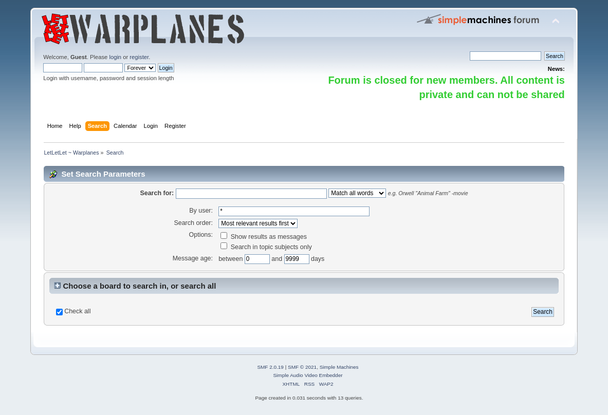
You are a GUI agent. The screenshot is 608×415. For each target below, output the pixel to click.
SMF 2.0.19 (270, 367)
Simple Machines (339, 367)
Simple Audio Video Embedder (307, 375)
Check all (77, 311)
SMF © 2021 (302, 367)
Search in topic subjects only (266, 247)
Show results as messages (263, 236)
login (115, 57)
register (139, 57)
